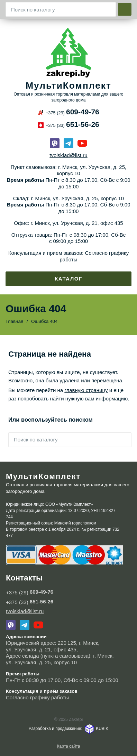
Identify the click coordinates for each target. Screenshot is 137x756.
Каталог (68, 279)
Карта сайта (68, 746)
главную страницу (86, 390)
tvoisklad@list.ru (68, 155)
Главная (14, 321)
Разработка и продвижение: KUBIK (68, 728)
